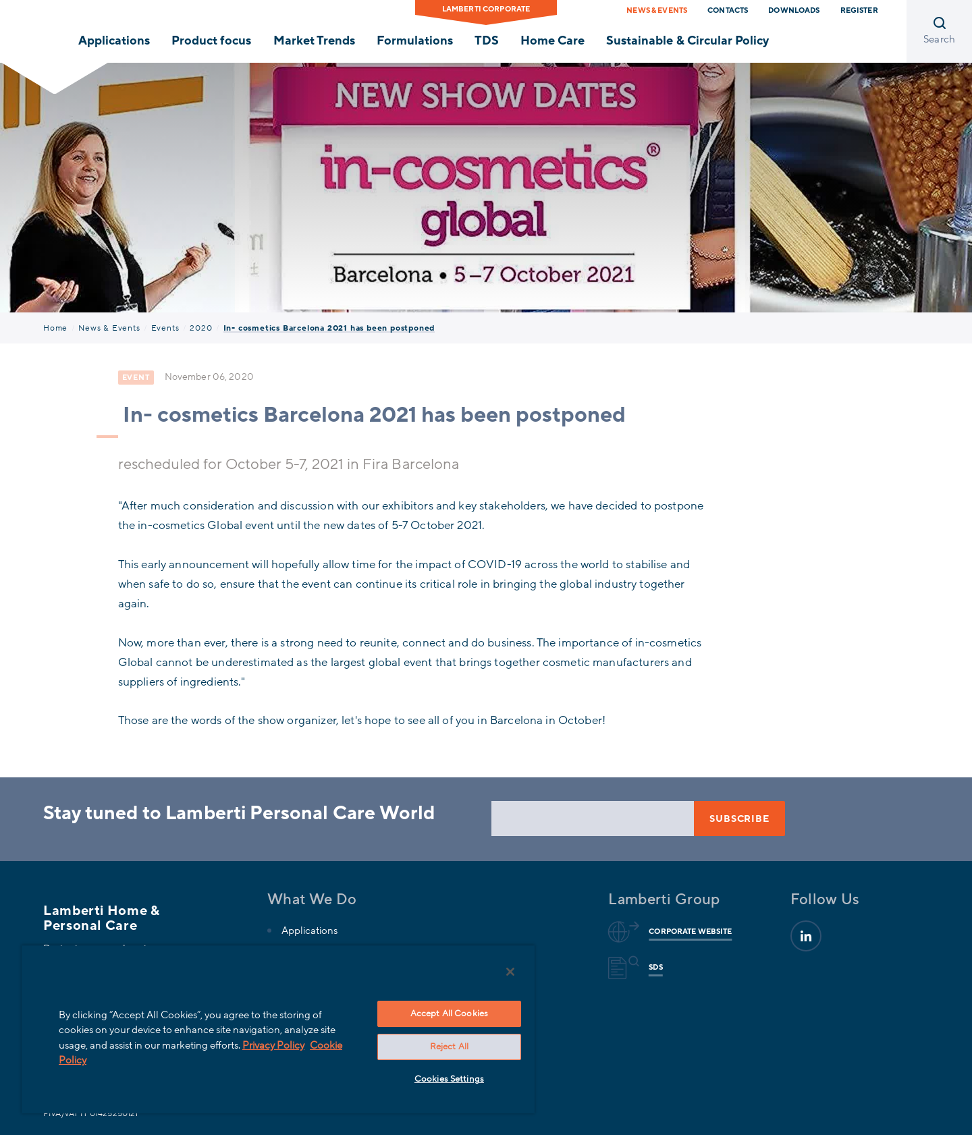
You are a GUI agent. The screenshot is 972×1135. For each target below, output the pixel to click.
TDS (487, 40)
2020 (201, 328)
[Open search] (939, 31)
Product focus (211, 40)
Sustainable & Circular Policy (687, 40)
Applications (114, 40)
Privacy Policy (273, 1045)
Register (859, 10)
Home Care (552, 40)
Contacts (727, 10)
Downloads (793, 10)
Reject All (449, 1047)
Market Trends (314, 40)
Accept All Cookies (449, 1013)
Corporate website (688, 932)
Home (55, 328)
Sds (653, 967)
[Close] (510, 972)
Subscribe (739, 818)
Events (165, 328)
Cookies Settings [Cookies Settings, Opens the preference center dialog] (449, 1079)
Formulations (415, 40)
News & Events (656, 10)
